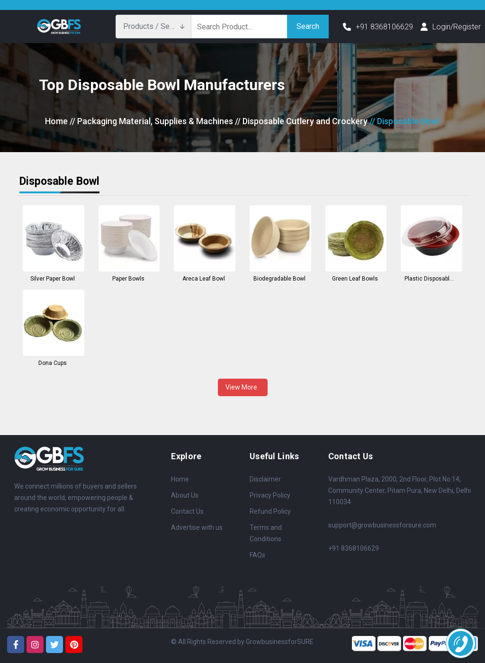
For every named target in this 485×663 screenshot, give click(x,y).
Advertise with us (197, 527)
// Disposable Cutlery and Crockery (301, 121)
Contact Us (187, 511)
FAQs (257, 555)
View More (242, 387)
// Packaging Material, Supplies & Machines (151, 121)
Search (307, 26)
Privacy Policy (270, 495)
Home (56, 121)
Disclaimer (265, 479)
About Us (184, 495)
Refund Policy (270, 511)
